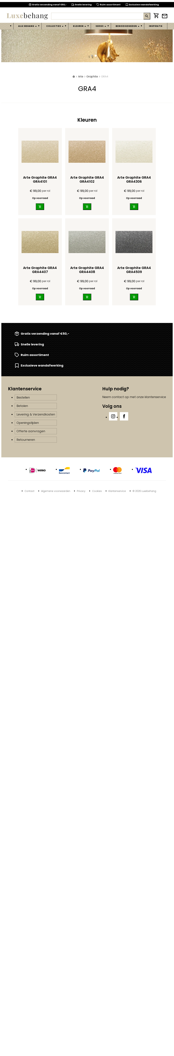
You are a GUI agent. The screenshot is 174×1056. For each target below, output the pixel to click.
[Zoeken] (97, 16)
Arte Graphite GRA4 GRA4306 (134, 179)
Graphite (92, 76)
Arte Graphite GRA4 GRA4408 (87, 269)
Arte (80, 76)
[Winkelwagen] (156, 16)
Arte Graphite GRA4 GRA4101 (40, 179)
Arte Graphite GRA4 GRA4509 (134, 269)
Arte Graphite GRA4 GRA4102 (87, 179)
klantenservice (155, 397)
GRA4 (104, 76)
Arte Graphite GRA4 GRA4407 (40, 269)
